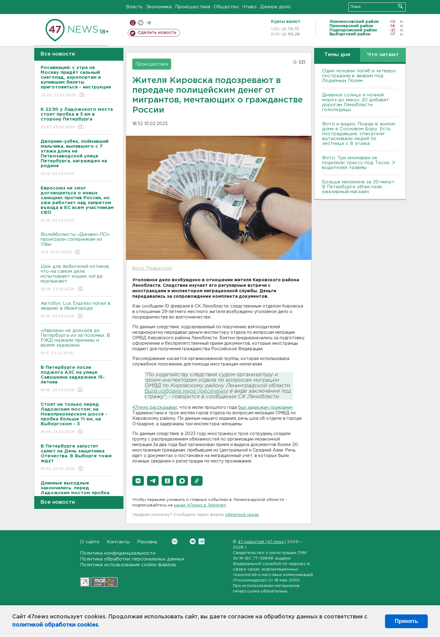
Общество (226, 7)
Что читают (383, 54)
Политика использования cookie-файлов (128, 565)
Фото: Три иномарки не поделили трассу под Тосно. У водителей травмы (358, 163)
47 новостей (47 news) (262, 542)
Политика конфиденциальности (118, 553)
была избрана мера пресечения (186, 391)
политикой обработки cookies (55, 625)
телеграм (149, 23)
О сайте (89, 542)
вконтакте (141, 23)
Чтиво (249, 7)
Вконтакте (175, 541)
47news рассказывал (154, 407)
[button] (138, 481)
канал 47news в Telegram (200, 505)
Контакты (118, 542)
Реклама (147, 542)
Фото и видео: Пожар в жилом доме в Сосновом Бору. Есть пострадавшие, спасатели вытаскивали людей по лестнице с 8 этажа (358, 134)
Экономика (159, 7)
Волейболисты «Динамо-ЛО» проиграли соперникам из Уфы (77, 243)
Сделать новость (157, 32)
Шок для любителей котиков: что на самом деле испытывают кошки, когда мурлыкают (77, 278)
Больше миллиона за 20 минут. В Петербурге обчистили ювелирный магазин (358, 187)
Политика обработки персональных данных (132, 559)
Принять (406, 621)
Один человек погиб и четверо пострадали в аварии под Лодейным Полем (359, 76)
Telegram (201, 541)
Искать (400, 6)
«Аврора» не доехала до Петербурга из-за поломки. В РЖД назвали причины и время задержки (77, 342)
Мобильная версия (133, 23)
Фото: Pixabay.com (152, 268)
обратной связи (242, 514)
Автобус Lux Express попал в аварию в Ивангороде (77, 310)
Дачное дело (275, 7)
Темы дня (337, 54)
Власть (134, 7)
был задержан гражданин (265, 407)
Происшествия (192, 7)
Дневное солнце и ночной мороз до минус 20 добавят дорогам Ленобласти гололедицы (355, 102)
